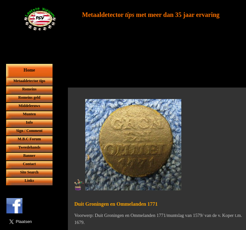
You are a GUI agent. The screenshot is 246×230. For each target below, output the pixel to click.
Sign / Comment (29, 130)
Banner (29, 155)
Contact (29, 164)
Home (29, 70)
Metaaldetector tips (29, 81)
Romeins (29, 89)
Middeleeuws (29, 105)
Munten (29, 114)
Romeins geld (29, 97)
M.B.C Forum (29, 139)
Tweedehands (29, 147)
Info (29, 122)
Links (29, 180)
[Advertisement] (153, 72)
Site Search (29, 172)
